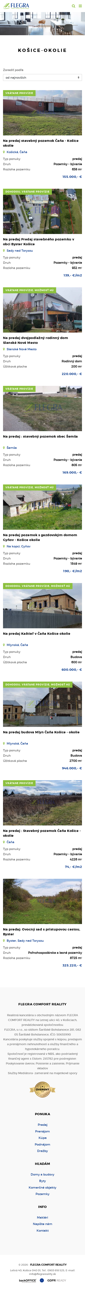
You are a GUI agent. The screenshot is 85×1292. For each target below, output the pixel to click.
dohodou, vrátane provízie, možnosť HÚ (37, 586)
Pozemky (42, 1194)
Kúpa (43, 1138)
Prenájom (42, 1131)
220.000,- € (72, 374)
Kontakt (43, 1230)
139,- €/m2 (73, 275)
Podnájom (42, 1144)
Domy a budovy (42, 1174)
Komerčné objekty (42, 1187)
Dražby (42, 1151)
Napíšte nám (42, 1224)
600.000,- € (72, 670)
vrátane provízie (19, 93)
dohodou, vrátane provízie (27, 191)
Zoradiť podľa (13, 70)
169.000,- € (72, 472)
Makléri (42, 1217)
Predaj (42, 1125)
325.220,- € (72, 965)
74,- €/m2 (73, 867)
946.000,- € (72, 768)
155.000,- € (72, 177)
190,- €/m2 (72, 571)
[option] (42, 22)
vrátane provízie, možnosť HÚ (29, 290)
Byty (42, 1181)
